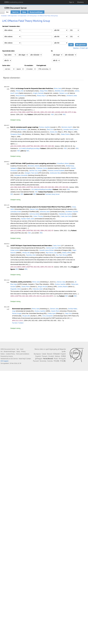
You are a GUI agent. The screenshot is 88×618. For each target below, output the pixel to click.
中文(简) (56, 361)
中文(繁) (63, 361)
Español (38, 356)
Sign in (71, 2)
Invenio (10, 356)
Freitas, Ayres (52, 313)
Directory (80, 2)
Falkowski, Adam (38, 289)
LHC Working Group (31, 15)
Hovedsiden (4, 15)
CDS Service (14, 359)
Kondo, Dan (53, 132)
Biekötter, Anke (59, 91)
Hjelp (24, 12)
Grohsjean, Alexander (21, 175)
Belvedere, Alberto (33, 166)
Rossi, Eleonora (20, 96)
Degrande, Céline (15, 289)
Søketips (76, 48)
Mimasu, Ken (19, 91)
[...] (33, 110)
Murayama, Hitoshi (16, 134)
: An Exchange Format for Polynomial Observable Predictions (31, 88)
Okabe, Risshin (65, 134)
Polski (56, 359)
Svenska (50, 361)
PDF (52, 114)
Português (62, 359)
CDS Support (4, 361)
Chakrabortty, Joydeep (65, 214)
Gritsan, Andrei (14, 250)
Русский (36, 361)
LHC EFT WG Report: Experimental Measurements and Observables (31, 245)
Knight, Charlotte (38, 93)
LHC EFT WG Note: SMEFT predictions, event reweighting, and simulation (33, 163)
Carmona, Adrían (34, 214)
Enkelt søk (84, 48)
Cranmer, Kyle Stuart (52, 248)
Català (44, 354)
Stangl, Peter (44, 91)
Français (44, 356)
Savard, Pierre (25, 287)
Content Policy (10, 354)
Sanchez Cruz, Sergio (35, 170)
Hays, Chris (68, 313)
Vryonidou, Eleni (31, 255)
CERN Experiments (12, 15)
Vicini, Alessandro (47, 316)
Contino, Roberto (63, 287)
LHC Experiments (22, 15)
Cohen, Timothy (38, 216)
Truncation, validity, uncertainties (20, 282)
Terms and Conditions (22, 354)
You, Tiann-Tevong (61, 255)
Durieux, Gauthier (44, 127)
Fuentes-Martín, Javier (27, 219)
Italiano (57, 356)
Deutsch (49, 354)
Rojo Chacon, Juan (51, 253)
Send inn (15, 12)
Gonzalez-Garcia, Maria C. (70, 129)
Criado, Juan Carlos (66, 216)
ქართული (38, 359)
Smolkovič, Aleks (72, 96)
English (63, 354)
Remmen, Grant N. (67, 127)
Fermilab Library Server (52, 194)
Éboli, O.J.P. (50, 129)
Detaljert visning (15, 120)
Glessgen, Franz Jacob (31, 173)
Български (37, 354)
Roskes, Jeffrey (66, 253)
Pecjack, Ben (26, 316)
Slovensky (43, 361)
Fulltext (20, 323)
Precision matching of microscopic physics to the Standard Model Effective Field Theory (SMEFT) (40, 207)
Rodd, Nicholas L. (22, 129)
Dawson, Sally (34, 209)
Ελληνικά (56, 354)
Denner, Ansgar (16, 313)
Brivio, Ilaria (57, 88)
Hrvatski (51, 356)
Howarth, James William (46, 250)
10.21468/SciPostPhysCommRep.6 (29, 148)
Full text (14, 323)
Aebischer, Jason (45, 212)
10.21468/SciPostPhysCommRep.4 (41, 189)
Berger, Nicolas (42, 287)
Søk (7, 12)
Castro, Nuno (57, 245)
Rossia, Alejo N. (41, 96)
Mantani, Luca (63, 93)
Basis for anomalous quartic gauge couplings (24, 127)
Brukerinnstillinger (36, 12)
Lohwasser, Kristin (15, 212)
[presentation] (12, 88)
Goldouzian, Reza (55, 173)
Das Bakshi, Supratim (72, 212)
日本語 (63, 356)
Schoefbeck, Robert (63, 163)
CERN (13, 2)
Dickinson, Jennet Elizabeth (56, 170)
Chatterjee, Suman (41, 168)
